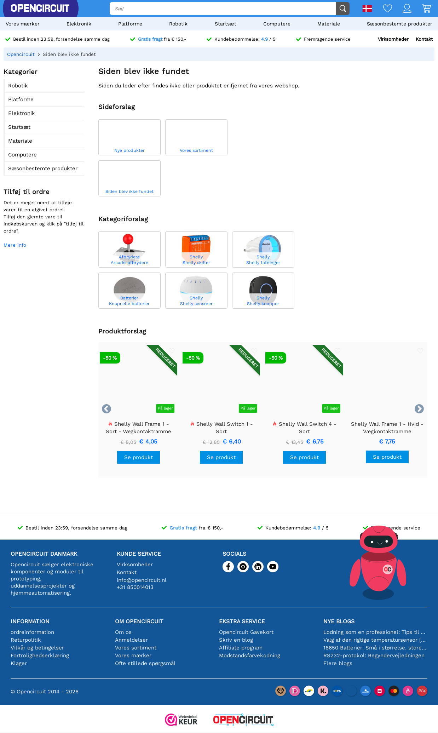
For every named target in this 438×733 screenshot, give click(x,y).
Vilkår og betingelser (37, 648)
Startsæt (225, 24)
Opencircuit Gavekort (246, 632)
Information (30, 621)
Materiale (328, 24)
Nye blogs (339, 621)
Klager (19, 663)
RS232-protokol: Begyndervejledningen (374, 655)
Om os (123, 632)
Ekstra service (242, 621)
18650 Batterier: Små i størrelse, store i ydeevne (375, 648)
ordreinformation (32, 632)
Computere (276, 24)
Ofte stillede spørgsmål (145, 663)
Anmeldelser (131, 640)
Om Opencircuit (139, 621)
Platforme (130, 24)
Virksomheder (393, 39)
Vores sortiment (135, 648)
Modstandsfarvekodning (249, 655)
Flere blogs (337, 663)
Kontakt (424, 39)
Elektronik (79, 24)
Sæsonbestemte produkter (399, 24)
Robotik (178, 24)
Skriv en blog (236, 640)
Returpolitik (26, 640)
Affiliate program (241, 648)
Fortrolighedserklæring (40, 655)
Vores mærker (23, 24)
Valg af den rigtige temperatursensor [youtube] (375, 640)
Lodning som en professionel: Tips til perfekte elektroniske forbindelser (375, 632)
